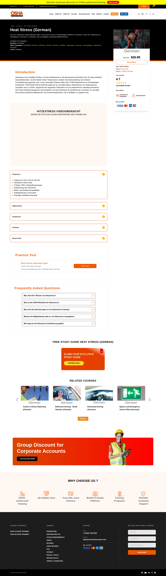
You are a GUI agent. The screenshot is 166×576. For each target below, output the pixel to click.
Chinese (42, 45)
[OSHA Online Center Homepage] (17, 14)
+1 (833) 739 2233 (28, 6)
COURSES (19, 26)
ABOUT (49, 540)
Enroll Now (131, 62)
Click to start (113, 2)
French (56, 45)
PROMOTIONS (52, 531)
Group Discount (84, 14)
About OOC (13, 6)
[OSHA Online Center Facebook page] (139, 14)
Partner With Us (53, 534)
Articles (99, 14)
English (13, 47)
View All (83, 419)
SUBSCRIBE (142, 552)
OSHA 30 (66, 14)
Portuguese (88, 45)
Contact (106, 14)
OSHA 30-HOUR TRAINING (19, 534)
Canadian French (30, 45)
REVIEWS (50, 543)
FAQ (93, 14)
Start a (122, 69)
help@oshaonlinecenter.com (48, 6)
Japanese (71, 45)
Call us (124, 71)
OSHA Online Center (20, 572)
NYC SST (124, 14)
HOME (12, 26)
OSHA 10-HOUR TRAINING (19, 531)
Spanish (97, 45)
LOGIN (141, 6)
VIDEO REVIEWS (52, 546)
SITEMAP (50, 552)
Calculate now (28, 459)
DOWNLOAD (74, 363)
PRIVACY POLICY (53, 555)
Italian (62, 45)
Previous (17, 399)
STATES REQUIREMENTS (56, 537)
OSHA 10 (58, 14)
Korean (79, 45)
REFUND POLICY (53, 558)
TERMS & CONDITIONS (55, 561)
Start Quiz (85, 266)
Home (51, 14)
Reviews (115, 14)
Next (150, 399)
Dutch (49, 45)
